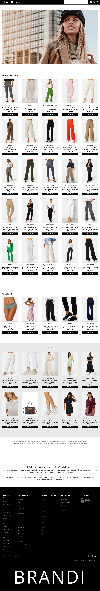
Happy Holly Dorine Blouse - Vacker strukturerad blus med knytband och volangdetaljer (10, 421)
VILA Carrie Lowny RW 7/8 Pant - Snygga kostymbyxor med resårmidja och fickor (90, 108)
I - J (43, 510)
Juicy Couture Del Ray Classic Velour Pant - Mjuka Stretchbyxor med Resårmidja (70, 108)
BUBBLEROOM (30, 145)
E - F (43, 505)
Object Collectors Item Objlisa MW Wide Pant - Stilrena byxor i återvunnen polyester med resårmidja (50, 108)
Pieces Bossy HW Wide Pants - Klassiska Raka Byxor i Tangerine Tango (70, 148)
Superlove (20, 533)
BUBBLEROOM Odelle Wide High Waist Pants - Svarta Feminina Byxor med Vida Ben (90, 268)
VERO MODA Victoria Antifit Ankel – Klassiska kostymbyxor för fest (70, 228)
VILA (10, 105)
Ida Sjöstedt (50, 378)
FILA (50, 418)
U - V (43, 527)
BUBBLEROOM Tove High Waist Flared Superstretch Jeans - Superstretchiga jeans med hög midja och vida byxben (90, 327)
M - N (43, 516)
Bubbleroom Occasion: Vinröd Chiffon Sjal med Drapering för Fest (90, 421)
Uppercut (20, 541)
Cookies (76, 560)
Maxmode (20, 499)
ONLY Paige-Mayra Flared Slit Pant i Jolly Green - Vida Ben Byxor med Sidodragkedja (10, 268)
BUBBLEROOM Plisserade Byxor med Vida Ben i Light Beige (30, 268)
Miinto (19, 502)
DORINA (10, 324)
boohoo (5, 507)
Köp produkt (10, 114)
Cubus (5, 526)
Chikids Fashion (7, 521)
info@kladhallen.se (18, 556)
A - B (43, 499)
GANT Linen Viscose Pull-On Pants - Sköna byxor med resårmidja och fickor (10, 381)
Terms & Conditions (92, 560)
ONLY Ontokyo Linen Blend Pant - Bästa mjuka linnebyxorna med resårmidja (10, 148)
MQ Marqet (21, 513)
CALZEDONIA (7, 515)
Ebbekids (5, 532)
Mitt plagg (21, 508)
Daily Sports (6, 529)
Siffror (44, 536)
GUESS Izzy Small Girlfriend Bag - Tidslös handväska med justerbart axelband (30, 421)
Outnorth (20, 519)
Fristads (5, 537)
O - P (43, 519)
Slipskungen (21, 527)
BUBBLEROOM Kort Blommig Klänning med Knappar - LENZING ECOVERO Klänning (30, 327)
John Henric (6, 546)
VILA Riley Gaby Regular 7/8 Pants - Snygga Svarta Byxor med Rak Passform (10, 108)
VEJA (30, 378)
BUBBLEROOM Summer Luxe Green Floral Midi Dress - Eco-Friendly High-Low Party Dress (70, 381)
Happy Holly (50, 185)
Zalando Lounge (22, 544)
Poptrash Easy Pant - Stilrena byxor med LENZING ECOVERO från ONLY (30, 108)
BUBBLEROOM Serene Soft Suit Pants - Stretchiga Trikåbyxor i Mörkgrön (30, 188)
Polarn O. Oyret (22, 522)
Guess (30, 418)
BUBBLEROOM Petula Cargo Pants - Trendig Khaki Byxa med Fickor (10, 188)
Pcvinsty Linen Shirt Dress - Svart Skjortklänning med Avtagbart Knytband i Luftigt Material (70, 421)
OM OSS (63, 505)
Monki (19, 510)
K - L (43, 513)
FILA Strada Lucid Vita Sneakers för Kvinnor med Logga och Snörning (50, 421)
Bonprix (5, 509)
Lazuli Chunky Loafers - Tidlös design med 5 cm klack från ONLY (70, 327)
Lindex (5, 549)
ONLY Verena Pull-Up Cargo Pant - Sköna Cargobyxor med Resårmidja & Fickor (90, 228)
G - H (43, 508)
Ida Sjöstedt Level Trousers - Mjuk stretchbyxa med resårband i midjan (50, 381)
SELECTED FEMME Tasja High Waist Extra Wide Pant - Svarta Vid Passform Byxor (90, 188)
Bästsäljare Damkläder (11, 76)
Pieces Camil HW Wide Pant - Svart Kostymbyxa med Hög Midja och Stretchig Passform (50, 327)
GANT (10, 378)
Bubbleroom (6, 512)
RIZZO (19, 524)
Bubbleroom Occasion (90, 418)
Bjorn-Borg (6, 504)
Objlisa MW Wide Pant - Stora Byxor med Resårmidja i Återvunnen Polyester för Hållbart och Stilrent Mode (70, 188)
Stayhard (20, 530)
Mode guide (64, 499)
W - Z (43, 530)
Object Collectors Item (50, 105)
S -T (43, 524)
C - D (43, 502)
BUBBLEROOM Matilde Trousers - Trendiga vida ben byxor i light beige (30, 148)
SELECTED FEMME (90, 185)
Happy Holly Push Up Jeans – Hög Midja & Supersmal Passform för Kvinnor (50, 188)
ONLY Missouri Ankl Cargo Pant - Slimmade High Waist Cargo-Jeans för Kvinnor (10, 228)
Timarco (20, 536)
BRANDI (50, 577)
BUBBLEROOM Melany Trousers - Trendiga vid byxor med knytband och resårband (90, 148)
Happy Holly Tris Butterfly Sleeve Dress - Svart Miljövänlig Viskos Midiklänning (90, 381)
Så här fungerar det (67, 502)
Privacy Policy (83, 560)
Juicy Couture (70, 105)
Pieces (70, 145)
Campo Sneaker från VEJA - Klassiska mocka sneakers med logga (30, 381)
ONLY (30, 105)
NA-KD (20, 516)
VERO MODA (70, 225)
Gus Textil (6, 540)
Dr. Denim (70, 265)
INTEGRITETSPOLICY (67, 508)
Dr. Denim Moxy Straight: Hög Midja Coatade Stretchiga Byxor (70, 268)
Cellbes (5, 518)
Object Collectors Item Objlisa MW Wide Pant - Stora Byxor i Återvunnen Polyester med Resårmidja (50, 268)
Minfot (20, 505)
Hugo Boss (6, 543)
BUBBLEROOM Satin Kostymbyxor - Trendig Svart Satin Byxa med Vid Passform (30, 228)
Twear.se (20, 538)
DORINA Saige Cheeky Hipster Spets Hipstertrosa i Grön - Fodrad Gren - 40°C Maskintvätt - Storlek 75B (10, 327)
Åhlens (20, 547)
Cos (4, 523)
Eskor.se (5, 535)
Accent (5, 501)
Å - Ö (43, 533)
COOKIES (64, 510)
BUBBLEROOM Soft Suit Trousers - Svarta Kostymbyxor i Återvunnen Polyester (50, 228)
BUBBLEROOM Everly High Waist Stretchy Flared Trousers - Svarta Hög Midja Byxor (50, 148)
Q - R (43, 522)
